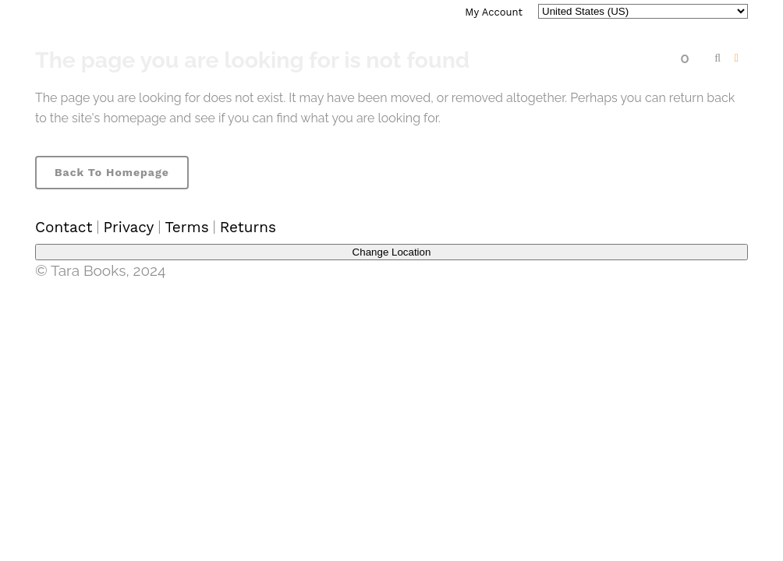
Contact (63, 227)
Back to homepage (112, 172)
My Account (494, 12)
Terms (186, 227)
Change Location (392, 252)
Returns (248, 227)
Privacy (128, 227)
